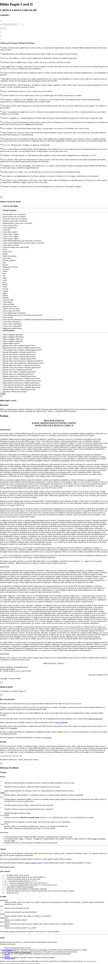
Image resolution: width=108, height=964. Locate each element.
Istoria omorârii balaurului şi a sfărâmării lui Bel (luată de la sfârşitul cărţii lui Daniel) (31, 319)
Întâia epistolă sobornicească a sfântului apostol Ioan (20, 383)
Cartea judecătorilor (8, 227)
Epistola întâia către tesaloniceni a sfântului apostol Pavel (21, 361)
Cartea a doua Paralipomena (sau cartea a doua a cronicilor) (22, 243)
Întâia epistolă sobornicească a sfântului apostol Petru (20, 378)
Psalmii (4, 254)
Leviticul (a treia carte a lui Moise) (13, 219)
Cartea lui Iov (6, 252)
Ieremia (4, 265)
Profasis (7, 956)
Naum (3, 287)
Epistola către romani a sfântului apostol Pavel (17, 346)
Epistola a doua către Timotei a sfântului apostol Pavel (20, 367)
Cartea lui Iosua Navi (8, 225)
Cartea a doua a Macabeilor (11, 324)
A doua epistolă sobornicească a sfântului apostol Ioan (20, 385)
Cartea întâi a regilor (8, 232)
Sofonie (4, 291)
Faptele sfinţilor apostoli (10, 343)
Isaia (3, 263)
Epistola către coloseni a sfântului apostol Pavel (18, 359)
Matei (3, 793)
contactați (47, 737)
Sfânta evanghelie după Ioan (11, 341)
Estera (3, 249)
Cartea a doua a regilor (9, 234)
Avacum (4, 289)
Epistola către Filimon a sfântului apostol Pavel (18, 372)
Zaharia (4, 295)
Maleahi (4, 298)
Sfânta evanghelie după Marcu (12, 337)
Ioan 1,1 (22, 691)
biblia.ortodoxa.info (95, 719)
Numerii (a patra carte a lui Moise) (13, 221)
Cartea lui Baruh (7, 304)
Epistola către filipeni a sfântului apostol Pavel (17, 356)
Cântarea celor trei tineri (10, 309)
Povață (6, 954)
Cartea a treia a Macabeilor (11, 326)
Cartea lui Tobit (7, 300)
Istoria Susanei (6, 317)
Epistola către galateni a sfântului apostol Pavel (18, 352)
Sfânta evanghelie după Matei (12, 335)
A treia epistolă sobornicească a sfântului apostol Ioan (20, 387)
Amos (3, 278)
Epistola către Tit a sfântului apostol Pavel (16, 370)
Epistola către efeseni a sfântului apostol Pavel (17, 354)
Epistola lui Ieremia (8, 306)
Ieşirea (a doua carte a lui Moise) (13, 217)
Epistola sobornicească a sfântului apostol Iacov (18, 376)
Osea (3, 273)
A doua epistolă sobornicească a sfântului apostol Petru (20, 381)
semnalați (13, 728)
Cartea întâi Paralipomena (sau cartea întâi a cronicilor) (20, 241)
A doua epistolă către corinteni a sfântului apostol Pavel (20, 350)
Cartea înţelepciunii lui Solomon (12, 313)
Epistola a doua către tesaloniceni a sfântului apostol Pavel (22, 363)
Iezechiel (4, 269)
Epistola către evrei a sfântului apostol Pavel (17, 374)
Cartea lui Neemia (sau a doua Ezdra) (14, 247)
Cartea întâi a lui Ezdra (9, 245)
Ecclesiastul (5, 258)
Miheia (4, 284)
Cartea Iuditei (6, 302)
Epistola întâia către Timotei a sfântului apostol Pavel (20, 365)
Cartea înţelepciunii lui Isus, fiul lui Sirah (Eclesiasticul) (21, 315)
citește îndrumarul (61, 722)
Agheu (3, 293)
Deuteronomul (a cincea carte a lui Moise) (16, 223)
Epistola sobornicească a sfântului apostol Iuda (17, 389)
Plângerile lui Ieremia (9, 267)
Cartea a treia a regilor (9, 236)
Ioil (2, 276)
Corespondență (9, 958)
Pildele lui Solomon (8, 256)
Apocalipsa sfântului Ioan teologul (13, 391)
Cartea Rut (5, 230)
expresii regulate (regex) (33, 863)
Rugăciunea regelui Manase (11, 328)
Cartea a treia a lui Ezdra (10, 311)
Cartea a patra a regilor (9, 238)
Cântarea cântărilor (8, 260)
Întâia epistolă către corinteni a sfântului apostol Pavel (20, 348)
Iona (3, 282)
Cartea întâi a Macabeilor (10, 322)
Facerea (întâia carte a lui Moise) (13, 214)
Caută (3, 394)
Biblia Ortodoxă (8, 950)
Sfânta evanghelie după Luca (11, 339)
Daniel (3, 271)
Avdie (3, 280)
